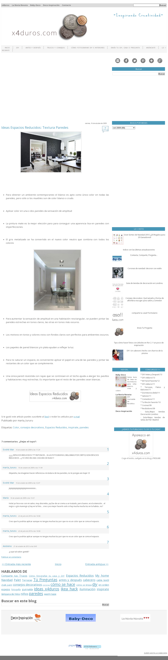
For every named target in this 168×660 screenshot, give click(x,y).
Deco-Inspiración (51, 5)
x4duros (5, 5)
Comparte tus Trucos (14, 575)
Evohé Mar (8, 449)
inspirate (73, 427)
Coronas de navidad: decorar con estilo (145, 268)
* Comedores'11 (148, 399)
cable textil (102, 580)
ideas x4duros (46, 588)
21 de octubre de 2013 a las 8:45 (25, 546)
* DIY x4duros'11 (148, 384)
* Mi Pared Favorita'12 (150, 381)
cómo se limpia (84, 584)
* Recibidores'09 (148, 408)
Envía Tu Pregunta (144, 328)
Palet (17, 580)
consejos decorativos (32, 427)
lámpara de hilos (10, 594)
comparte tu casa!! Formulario (144, 313)
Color (16, 427)
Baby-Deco (35, 5)
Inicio (7, 47)
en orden (104, 584)
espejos (5, 589)
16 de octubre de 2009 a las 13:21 (22, 498)
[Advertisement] (28, 87)
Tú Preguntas (45, 579)
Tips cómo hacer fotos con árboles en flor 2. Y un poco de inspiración (139, 344)
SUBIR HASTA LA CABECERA (155, 653)
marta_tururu (9, 467)
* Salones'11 (146, 396)
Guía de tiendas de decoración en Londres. (144, 283)
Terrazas (27, 580)
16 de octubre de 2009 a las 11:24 (28, 450)
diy (94, 584)
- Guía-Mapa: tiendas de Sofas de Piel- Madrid (153, 418)
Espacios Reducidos (56, 427)
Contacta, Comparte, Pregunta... (143, 255)
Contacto (66, 5)
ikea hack (69, 588)
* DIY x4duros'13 (148, 377)
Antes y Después (33, 47)
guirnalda (27, 589)
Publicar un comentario (11, 557)
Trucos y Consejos (56, 47)
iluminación (87, 589)
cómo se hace (63, 584)
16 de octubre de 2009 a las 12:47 (28, 483)
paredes (84, 427)
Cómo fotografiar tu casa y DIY (47, 575)
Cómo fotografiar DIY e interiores (87, 47)
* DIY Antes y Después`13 (151, 374)
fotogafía (16, 589)
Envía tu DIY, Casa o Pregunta (125, 47)
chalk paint (6, 584)
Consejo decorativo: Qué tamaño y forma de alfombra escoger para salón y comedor (145, 299)
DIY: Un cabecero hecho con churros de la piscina (145, 352)
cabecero (89, 580)
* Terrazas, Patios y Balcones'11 (153, 388)
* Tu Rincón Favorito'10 (150, 402)
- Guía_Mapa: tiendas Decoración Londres (153, 412)
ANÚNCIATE (150, 47)
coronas (46, 585)
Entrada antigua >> (97, 564)
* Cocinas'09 (146, 405)
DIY (17, 47)
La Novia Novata (20, 5)
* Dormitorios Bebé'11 (150, 393)
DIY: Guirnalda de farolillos (131, 400)
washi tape (50, 594)
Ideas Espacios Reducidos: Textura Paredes (34, 127)
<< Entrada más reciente (16, 564)
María (6, 497)
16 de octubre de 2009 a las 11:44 (30, 468)
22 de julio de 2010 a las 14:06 (29, 516)
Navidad (7, 580)
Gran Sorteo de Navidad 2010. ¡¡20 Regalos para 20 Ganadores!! (144, 236)
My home (102, 576)
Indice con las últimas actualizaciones (139, 249)
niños (24, 594)
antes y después (70, 580)
